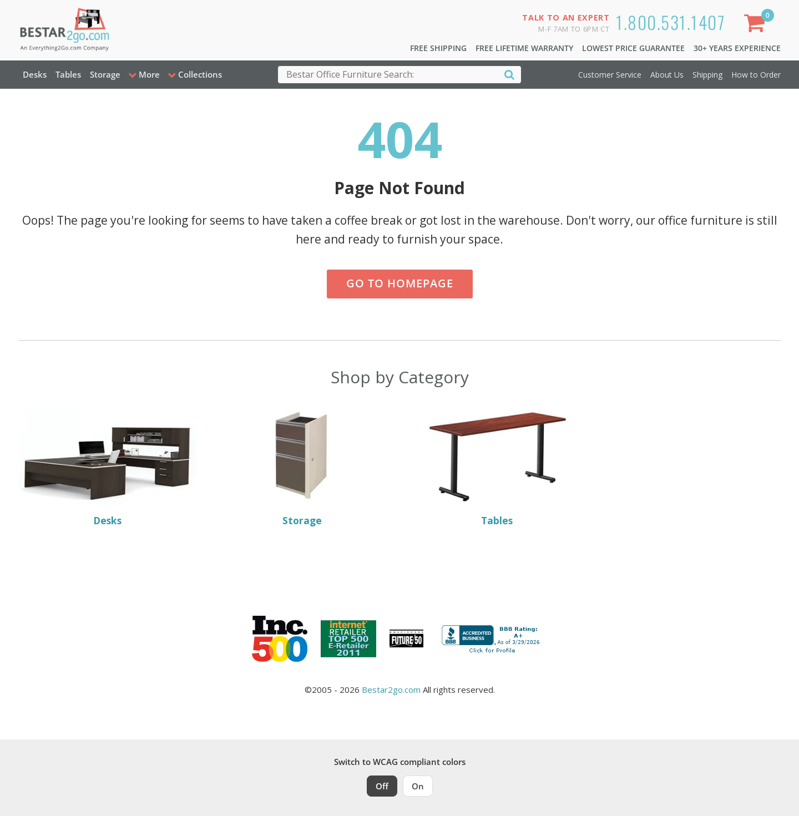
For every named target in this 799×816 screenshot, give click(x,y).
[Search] (509, 74)
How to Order (756, 74)
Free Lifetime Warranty (524, 48)
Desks (35, 74)
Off (382, 786)
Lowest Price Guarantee (633, 48)
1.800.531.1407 (670, 22)
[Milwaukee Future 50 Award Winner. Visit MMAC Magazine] (406, 638)
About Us (667, 74)
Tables (68, 74)
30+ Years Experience (737, 48)
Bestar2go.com (391, 689)
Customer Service (609, 74)
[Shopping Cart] (756, 25)
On (418, 786)
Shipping (707, 74)
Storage (105, 74)
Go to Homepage (399, 283)
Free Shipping (438, 48)
